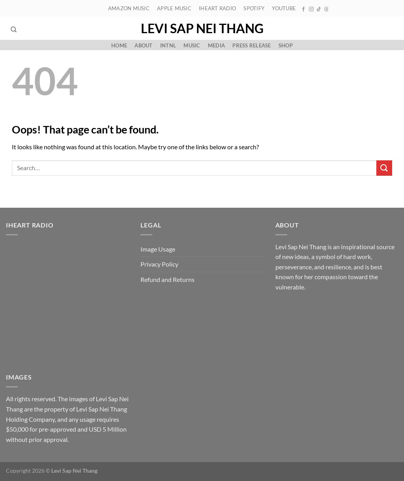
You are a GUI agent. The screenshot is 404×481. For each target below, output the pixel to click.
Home (119, 45)
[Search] (13, 29)
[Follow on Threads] (326, 9)
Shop (286, 45)
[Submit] (384, 168)
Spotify (253, 8)
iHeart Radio (217, 8)
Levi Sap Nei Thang (202, 28)
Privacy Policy (159, 264)
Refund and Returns (167, 279)
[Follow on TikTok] (318, 9)
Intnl (168, 45)
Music (191, 45)
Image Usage (157, 249)
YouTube (284, 8)
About (143, 45)
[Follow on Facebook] (303, 9)
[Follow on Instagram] (311, 9)
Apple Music (174, 8)
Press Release (251, 45)
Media (216, 45)
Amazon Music (129, 8)
